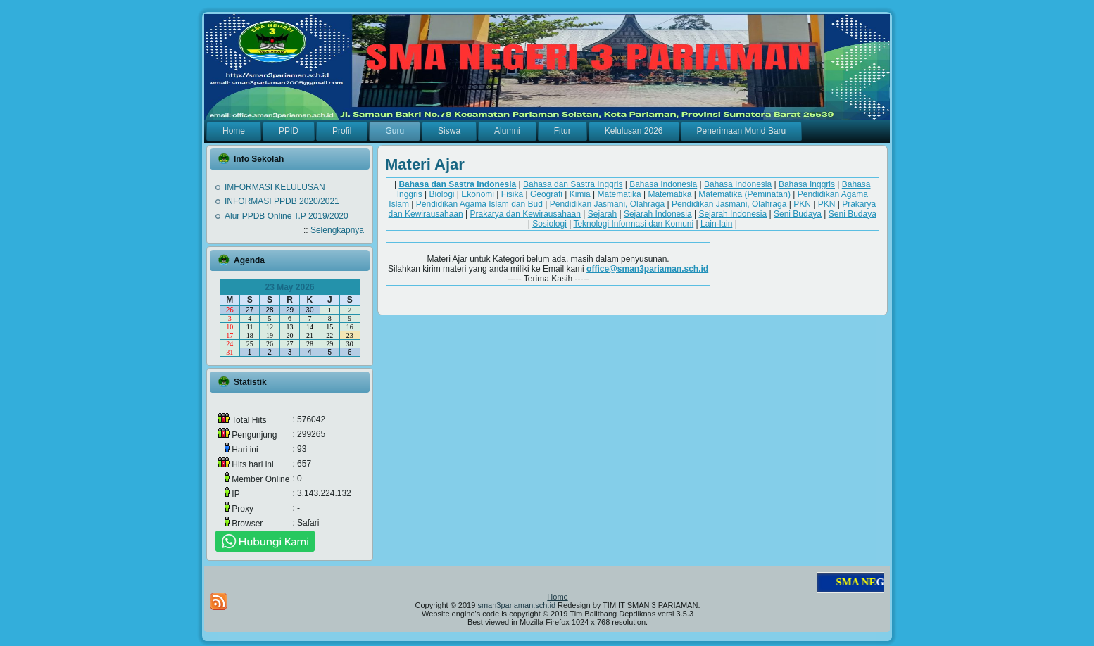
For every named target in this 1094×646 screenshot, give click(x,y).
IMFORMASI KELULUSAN (275, 187)
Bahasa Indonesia (663, 184)
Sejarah (602, 214)
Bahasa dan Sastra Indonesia (457, 184)
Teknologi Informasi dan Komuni (633, 224)
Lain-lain (716, 224)
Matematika (619, 194)
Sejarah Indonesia (658, 214)
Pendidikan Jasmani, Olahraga (607, 204)
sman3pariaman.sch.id (516, 605)
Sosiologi (549, 224)
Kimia (580, 194)
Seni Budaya (798, 214)
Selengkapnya (337, 230)
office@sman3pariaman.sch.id (647, 269)
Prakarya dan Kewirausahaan (525, 214)
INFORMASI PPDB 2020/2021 (282, 201)
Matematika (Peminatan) (744, 194)
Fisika (512, 194)
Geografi (546, 194)
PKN (802, 204)
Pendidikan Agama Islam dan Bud (479, 204)
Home (557, 597)
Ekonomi (477, 194)
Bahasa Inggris (807, 184)
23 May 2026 (289, 287)
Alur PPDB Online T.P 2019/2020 (286, 216)
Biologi (441, 194)
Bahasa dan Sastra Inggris (572, 184)
